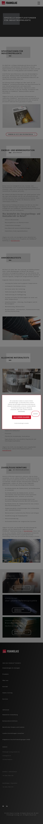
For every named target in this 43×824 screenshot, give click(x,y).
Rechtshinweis (21, 411)
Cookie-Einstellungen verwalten (21, 423)
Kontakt (35, 414)
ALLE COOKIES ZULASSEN (21, 417)
